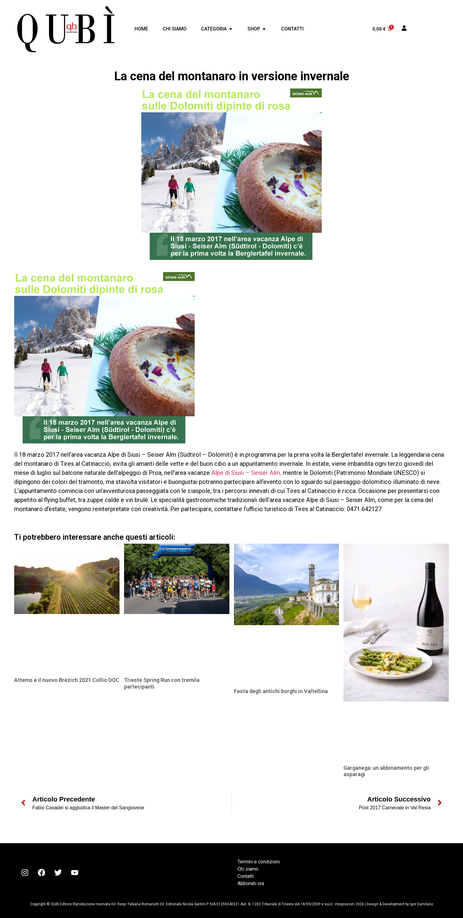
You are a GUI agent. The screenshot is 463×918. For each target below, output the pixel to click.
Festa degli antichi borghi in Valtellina (281, 691)
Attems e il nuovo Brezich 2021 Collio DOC (66, 680)
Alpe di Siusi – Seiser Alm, (246, 472)
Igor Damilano (421, 904)
